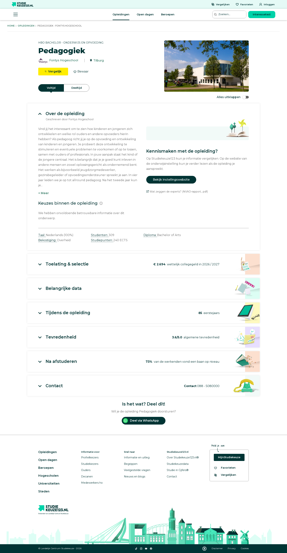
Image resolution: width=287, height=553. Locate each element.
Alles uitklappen (233, 97)
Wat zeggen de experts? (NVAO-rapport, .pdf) (177, 191)
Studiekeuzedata (178, 464)
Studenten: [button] (100, 235)
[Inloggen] (266, 4)
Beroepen (167, 14)
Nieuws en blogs (134, 476)
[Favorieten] (244, 4)
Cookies (245, 548)
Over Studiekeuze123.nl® (183, 457)
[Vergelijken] (220, 4)
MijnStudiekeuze (229, 457)
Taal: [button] (42, 235)
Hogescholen (48, 475)
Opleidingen (121, 14)
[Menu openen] (15, 14)
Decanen (87, 476)
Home (11, 25)
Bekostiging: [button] (47, 240)
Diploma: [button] (150, 235)
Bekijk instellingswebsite (171, 179)
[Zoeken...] (229, 14)
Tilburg (98, 60)
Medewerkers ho (92, 482)
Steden (43, 491)
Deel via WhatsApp (141, 420)
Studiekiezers (89, 464)
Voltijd (51, 87)
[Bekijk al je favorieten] (225, 468)
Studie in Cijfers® (178, 470)
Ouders (85, 470)
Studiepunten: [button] (102, 240)
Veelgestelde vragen (137, 470)
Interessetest (262, 14)
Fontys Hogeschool (63, 60)
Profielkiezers (89, 457)
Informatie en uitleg (137, 457)
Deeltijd (76, 87)
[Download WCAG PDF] (204, 548)
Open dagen (145, 14)
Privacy (232, 548)
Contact (172, 476)
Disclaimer (217, 548)
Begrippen (130, 464)
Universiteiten (48, 483)
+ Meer (43, 193)
